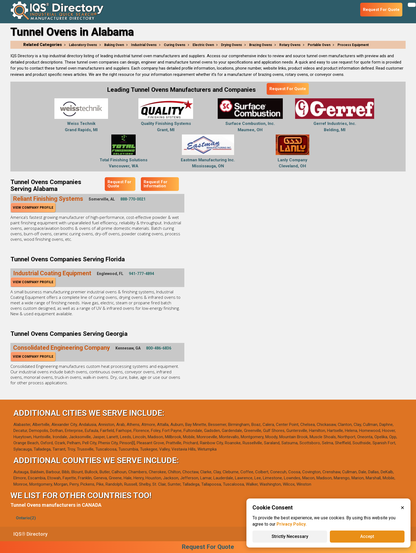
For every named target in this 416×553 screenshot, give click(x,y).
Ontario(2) (26, 517)
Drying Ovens (231, 45)
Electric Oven (203, 45)
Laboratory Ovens (83, 45)
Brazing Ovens (260, 45)
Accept (367, 536)
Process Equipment (353, 45)
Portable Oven (319, 45)
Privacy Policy (291, 524)
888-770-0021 (133, 199)
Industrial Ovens (144, 45)
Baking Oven (114, 45)
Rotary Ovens (290, 45)
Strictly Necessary (290, 536)
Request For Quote (287, 88)
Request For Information (155, 183)
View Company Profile (33, 208)
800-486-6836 (158, 348)
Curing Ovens (174, 45)
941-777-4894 (141, 273)
